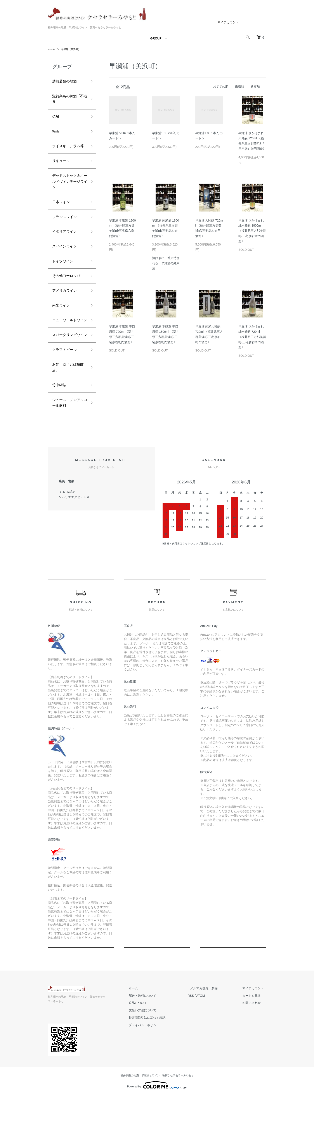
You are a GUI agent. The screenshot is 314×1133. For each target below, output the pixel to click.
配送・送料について (155, 1037)
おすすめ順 (220, 86)
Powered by (157, 1122)
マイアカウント (228, 22)
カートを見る (254, 1037)
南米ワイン (62, 327)
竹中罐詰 (60, 425)
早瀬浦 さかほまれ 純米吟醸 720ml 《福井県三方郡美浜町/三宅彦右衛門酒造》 (252, 337)
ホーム (52, 49)
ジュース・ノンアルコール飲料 (68, 444)
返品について (150, 1045)
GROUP (155, 38)
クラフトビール (66, 387)
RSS (201, 1037)
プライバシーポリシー (156, 1067)
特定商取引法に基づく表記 (159, 1059)
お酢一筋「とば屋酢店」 (68, 406)
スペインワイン (66, 264)
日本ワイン (62, 218)
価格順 (239, 86)
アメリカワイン (66, 311)
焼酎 (56, 120)
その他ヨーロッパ (68, 296)
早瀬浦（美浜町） (72, 49)
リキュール (62, 173)
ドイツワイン (64, 280)
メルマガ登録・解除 (211, 1030)
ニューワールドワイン (68, 346)
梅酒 (56, 135)
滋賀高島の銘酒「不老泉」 (66, 100)
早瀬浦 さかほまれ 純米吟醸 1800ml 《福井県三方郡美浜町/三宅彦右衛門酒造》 (252, 231)
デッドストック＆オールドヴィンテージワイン (68, 195)
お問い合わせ (254, 1045)
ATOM (210, 1037)
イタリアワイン (66, 249)
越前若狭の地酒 (66, 82)
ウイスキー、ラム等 (68, 154)
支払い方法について (155, 1052)
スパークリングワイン (68, 368)
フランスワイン (66, 233)
